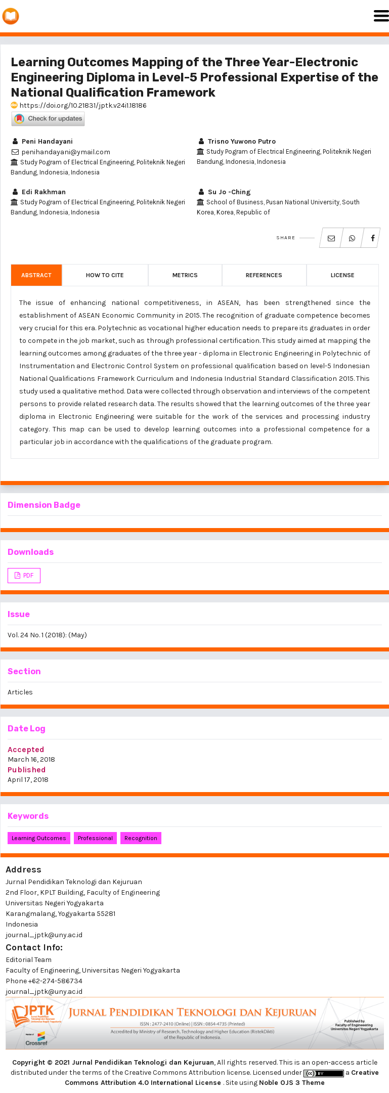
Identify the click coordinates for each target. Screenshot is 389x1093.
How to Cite (105, 275)
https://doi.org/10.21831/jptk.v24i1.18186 (79, 105)
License (343, 275)
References (264, 275)
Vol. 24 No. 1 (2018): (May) (47, 635)
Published (27, 769)
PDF (27, 575)
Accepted (26, 749)
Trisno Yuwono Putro (236, 141)
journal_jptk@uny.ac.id (44, 991)
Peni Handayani (42, 141)
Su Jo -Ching (224, 192)
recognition (140, 838)
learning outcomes (39, 838)
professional (95, 838)
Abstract (36, 275)
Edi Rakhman (38, 192)
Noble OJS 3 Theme (292, 1082)
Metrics (185, 275)
